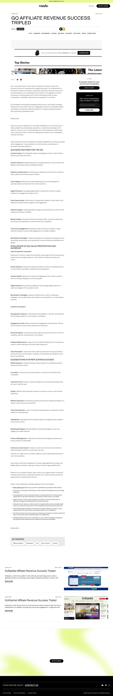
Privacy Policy (7, 693)
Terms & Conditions (19, 693)
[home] (43, 6)
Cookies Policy (32, 693)
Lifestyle (55, 543)
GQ (37, 543)
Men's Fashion (45, 543)
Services (91, 6)
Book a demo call (18, 487)
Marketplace (29, 543)
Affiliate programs (18, 543)
